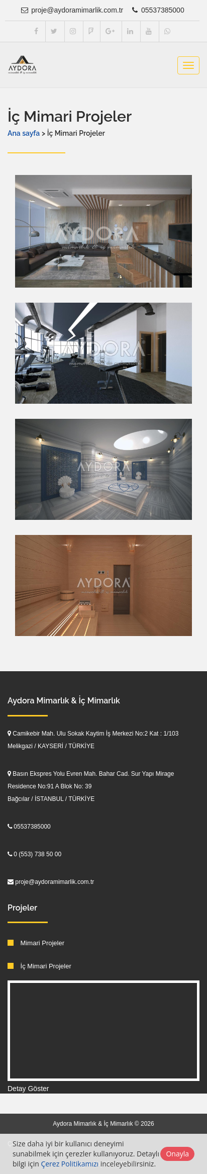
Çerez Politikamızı (69, 1163)
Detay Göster (28, 1089)
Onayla (177, 1153)
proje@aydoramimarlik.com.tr (71, 10)
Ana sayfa (24, 133)
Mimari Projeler (36, 943)
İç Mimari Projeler (39, 966)
